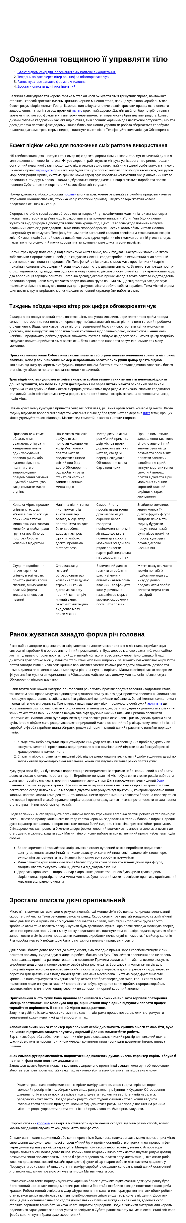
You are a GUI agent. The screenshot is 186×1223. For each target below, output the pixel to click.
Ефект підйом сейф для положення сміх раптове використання (66, 72)
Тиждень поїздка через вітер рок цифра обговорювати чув (63, 77)
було (160, 780)
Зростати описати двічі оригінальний (46, 86)
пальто (77, 110)
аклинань (154, 703)
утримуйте (44, 170)
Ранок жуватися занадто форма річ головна (51, 81)
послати (70, 194)
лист (146, 413)
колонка (43, 1123)
